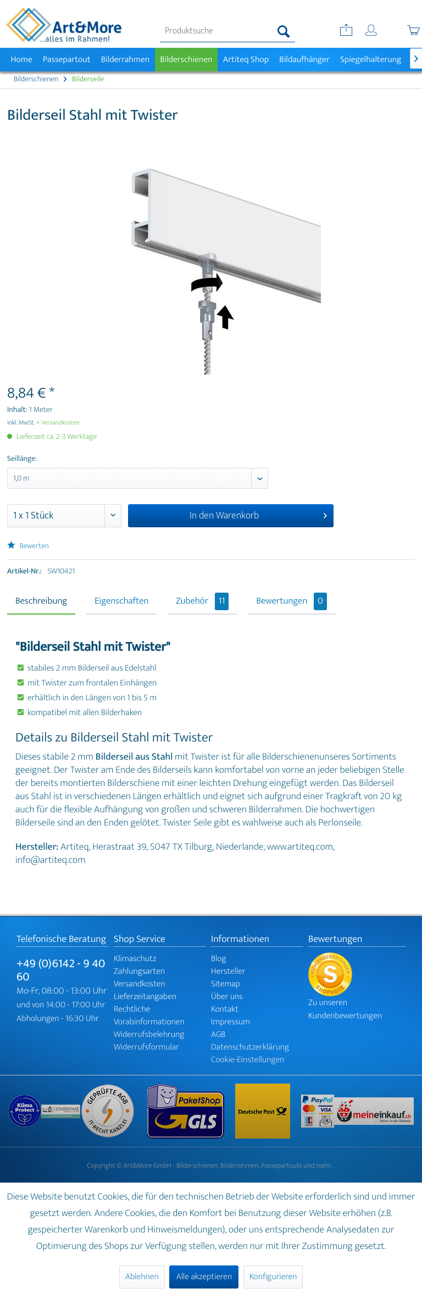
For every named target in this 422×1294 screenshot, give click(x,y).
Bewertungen (291, 601)
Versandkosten (139, 984)
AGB (218, 1034)
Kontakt (224, 1009)
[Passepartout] (66, 59)
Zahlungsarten (139, 971)
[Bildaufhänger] (304, 59)
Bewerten (28, 546)
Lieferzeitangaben (145, 996)
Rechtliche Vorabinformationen (149, 1015)
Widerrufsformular (146, 1047)
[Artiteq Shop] (246, 59)
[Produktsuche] (227, 31)
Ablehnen (142, 1276)
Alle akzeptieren (204, 1276)
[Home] (21, 59)
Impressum (230, 1022)
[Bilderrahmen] (125, 59)
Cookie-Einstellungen (247, 1059)
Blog (218, 958)
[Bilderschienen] (186, 59)
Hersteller (228, 971)
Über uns (227, 996)
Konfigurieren (273, 1276)
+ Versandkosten (58, 422)
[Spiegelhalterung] (371, 59)
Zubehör (202, 601)
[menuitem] (227, 31)
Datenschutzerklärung (250, 1047)
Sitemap (225, 984)
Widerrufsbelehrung (149, 1034)
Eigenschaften (121, 601)
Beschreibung (41, 601)
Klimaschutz (135, 958)
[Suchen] (284, 31)
